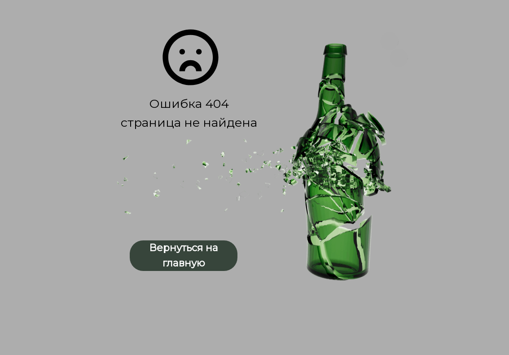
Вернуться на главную (183, 255)
